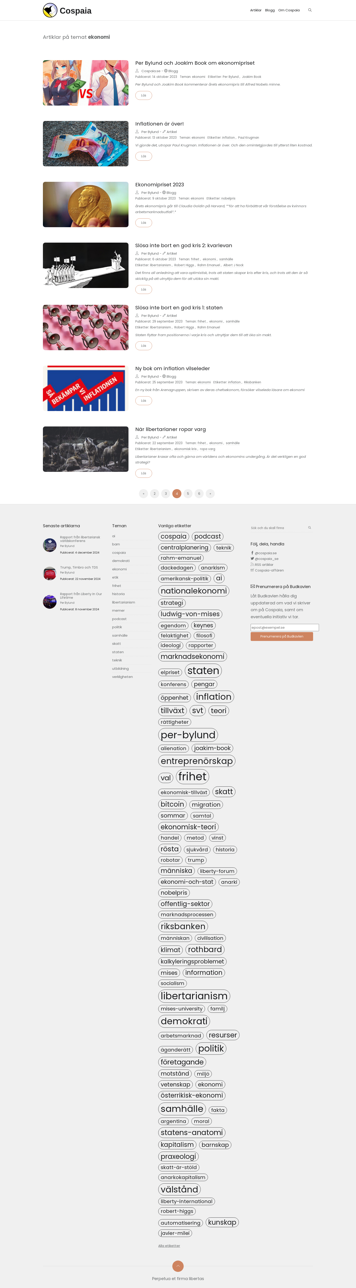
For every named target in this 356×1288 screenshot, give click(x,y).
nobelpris (228, 198)
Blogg (270, 10)
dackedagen (177, 567)
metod (195, 837)
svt (197, 710)
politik (117, 627)
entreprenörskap (197, 761)
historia (118, 593)
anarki (229, 882)
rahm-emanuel (181, 557)
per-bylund (188, 735)
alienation (173, 748)
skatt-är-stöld (179, 1167)
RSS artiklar (262, 564)
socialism (172, 983)
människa (176, 870)
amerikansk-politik (184, 578)
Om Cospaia (289, 10)
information (203, 972)
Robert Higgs (184, 265)
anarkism (213, 567)
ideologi (171, 645)
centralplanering (184, 547)
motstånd (175, 1073)
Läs (143, 95)
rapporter (200, 645)
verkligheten (122, 676)
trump (196, 860)
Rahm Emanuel (209, 265)
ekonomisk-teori (188, 827)
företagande (182, 1062)
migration (206, 804)
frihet (195, 259)
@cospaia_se (265, 558)
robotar (170, 860)
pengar (204, 684)
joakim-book (212, 748)
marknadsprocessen (187, 914)
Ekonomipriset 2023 (159, 184)
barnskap (215, 1145)
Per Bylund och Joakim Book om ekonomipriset (195, 62)
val (166, 778)
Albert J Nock (233, 265)
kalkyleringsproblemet (192, 961)
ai (113, 536)
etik (115, 577)
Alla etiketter (169, 1245)
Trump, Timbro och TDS (79, 567)
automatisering (180, 1222)
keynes (203, 625)
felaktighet (174, 635)
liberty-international (187, 1201)
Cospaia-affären (267, 570)
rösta (170, 849)
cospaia (119, 552)
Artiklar (256, 10)
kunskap (222, 1222)
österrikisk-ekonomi (192, 1095)
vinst (217, 837)
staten (118, 652)
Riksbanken (252, 382)
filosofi (204, 635)
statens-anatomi (192, 1132)
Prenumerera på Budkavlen (281, 636)
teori (219, 711)
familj (217, 1008)
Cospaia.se (151, 71)
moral (201, 1121)
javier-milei (175, 1233)
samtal (202, 815)
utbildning (120, 668)
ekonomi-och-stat (187, 882)
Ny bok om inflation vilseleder (172, 368)
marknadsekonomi (193, 656)
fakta (218, 1110)
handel (170, 837)
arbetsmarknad (181, 1035)
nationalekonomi (194, 590)
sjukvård (197, 849)
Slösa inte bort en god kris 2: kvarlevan (183, 245)
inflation (228, 137)
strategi (172, 603)
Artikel (169, 131)
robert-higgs (177, 1211)
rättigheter (175, 722)
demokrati (121, 560)
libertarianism (160, 265)
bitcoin (172, 804)
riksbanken (183, 926)
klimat (170, 950)
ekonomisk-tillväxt (184, 792)
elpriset (170, 672)
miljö (203, 1073)
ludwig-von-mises (190, 614)
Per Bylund (231, 77)
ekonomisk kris (185, 449)
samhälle (226, 259)
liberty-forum (217, 871)
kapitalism (177, 1144)
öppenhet (174, 698)
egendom (173, 625)
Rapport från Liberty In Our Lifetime (81, 596)
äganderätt (175, 1049)
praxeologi (178, 1156)
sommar (173, 815)
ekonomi (198, 77)
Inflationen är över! (159, 123)
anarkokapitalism (183, 1177)
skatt (116, 643)
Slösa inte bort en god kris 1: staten (179, 307)
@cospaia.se (264, 553)
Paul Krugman (248, 137)
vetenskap (175, 1084)
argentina (173, 1121)
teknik (117, 660)
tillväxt (172, 710)
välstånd (179, 1189)
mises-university (182, 1008)
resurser (223, 1035)
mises (169, 973)
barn (116, 544)
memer (118, 610)
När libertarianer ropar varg (170, 429)
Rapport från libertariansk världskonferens (80, 539)
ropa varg (207, 449)
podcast (119, 618)
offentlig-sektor (185, 903)
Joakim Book (251, 77)
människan (175, 938)
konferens (173, 684)
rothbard (205, 949)
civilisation (210, 938)
